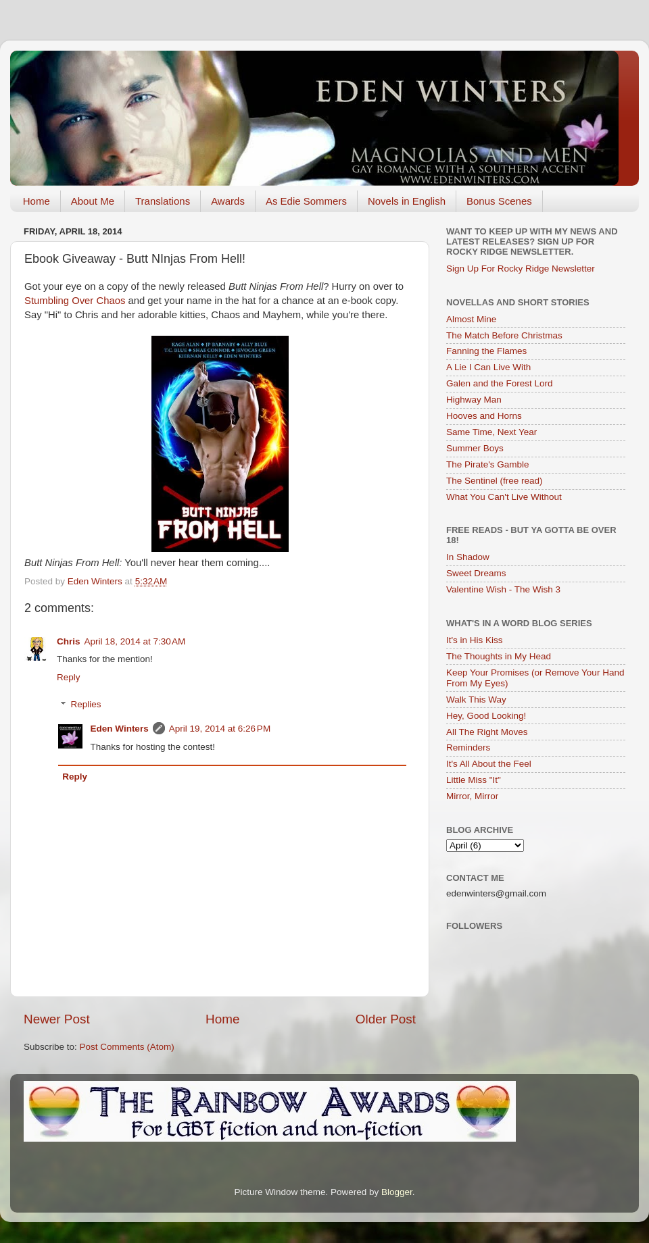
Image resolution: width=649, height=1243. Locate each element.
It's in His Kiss (474, 640)
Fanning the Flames (486, 351)
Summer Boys (475, 448)
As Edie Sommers (306, 201)
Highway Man (474, 400)
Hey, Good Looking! (486, 716)
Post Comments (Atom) (127, 1047)
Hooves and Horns (484, 416)
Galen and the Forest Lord (499, 383)
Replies (86, 705)
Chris (68, 641)
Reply (68, 677)
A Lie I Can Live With (488, 367)
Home (36, 201)
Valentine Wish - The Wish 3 (503, 589)
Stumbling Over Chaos (74, 300)
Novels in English (407, 201)
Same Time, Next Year (491, 432)
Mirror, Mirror (472, 796)
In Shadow (467, 557)
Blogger (396, 1192)
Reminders (468, 747)
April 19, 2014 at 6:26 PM (219, 729)
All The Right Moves (487, 732)
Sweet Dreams (476, 573)
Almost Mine (471, 319)
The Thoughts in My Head (498, 656)
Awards (228, 201)
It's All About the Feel (488, 764)
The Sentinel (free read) (494, 481)
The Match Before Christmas (504, 335)
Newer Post (57, 1019)
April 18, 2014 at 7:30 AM (135, 641)
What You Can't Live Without (504, 497)
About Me (92, 201)
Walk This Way (476, 699)
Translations (162, 201)
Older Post (386, 1019)
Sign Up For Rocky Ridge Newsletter (520, 268)
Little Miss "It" (473, 780)
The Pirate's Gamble (487, 464)
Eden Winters (120, 729)
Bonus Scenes (499, 201)
